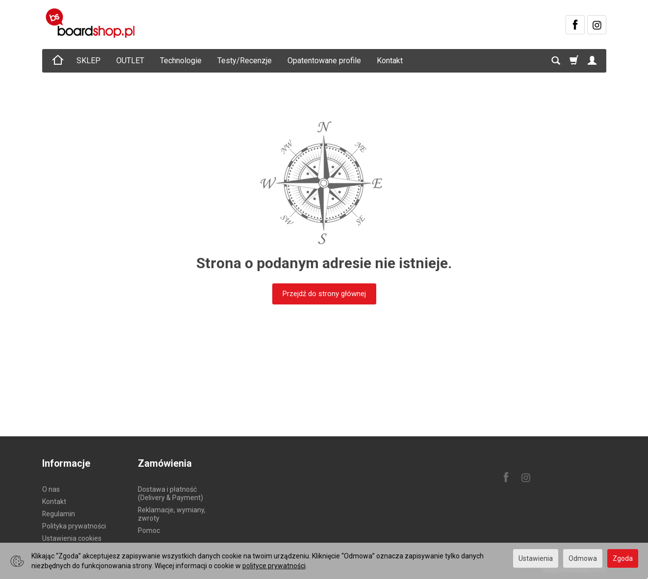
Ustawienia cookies (72, 538)
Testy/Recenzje (244, 60)
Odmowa (583, 558)
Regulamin (58, 514)
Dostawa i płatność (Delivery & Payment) (170, 493)
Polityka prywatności (74, 526)
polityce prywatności (274, 566)
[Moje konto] (592, 61)
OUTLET (130, 60)
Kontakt (390, 60)
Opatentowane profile (324, 60)
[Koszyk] (574, 61)
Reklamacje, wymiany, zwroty (172, 514)
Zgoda (623, 558)
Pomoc (149, 530)
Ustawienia (535, 558)
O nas (51, 489)
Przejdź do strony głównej (324, 293)
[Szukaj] (555, 61)
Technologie (181, 60)
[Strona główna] (91, 22)
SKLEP (89, 60)
